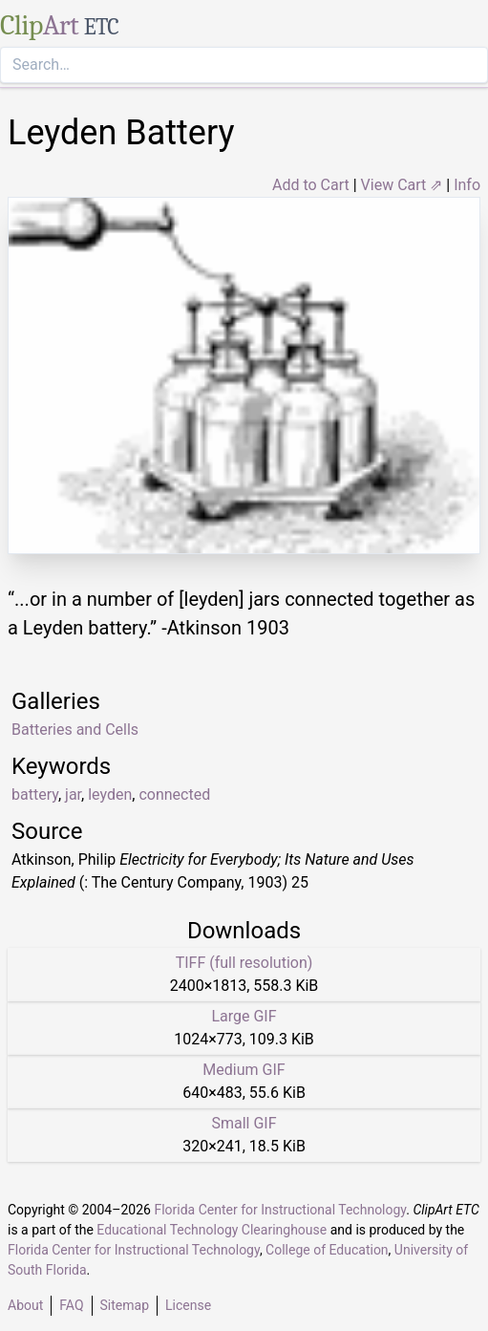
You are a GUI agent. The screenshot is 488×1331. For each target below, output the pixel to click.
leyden (110, 794)
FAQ (71, 1305)
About (25, 1305)
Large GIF (243, 1016)
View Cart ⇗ (402, 185)
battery (34, 794)
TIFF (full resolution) (244, 963)
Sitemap (124, 1305)
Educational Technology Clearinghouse (211, 1229)
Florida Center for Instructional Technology (280, 1209)
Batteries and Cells (74, 729)
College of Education (327, 1249)
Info (467, 185)
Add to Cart (311, 185)
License (188, 1305)
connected (174, 794)
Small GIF (243, 1123)
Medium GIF (243, 1070)
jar (73, 794)
